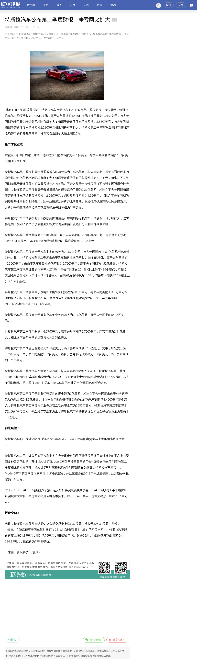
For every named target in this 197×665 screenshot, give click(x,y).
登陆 (181, 5)
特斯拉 (12, 639)
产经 (72, 5)
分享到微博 (119, 639)
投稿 (168, 5)
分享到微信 (95, 639)
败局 (99, 5)
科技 (26, 552)
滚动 (113, 5)
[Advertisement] (67, 606)
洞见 (59, 5)
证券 (86, 5)
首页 (45, 5)
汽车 (53, 110)
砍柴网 (31, 5)
